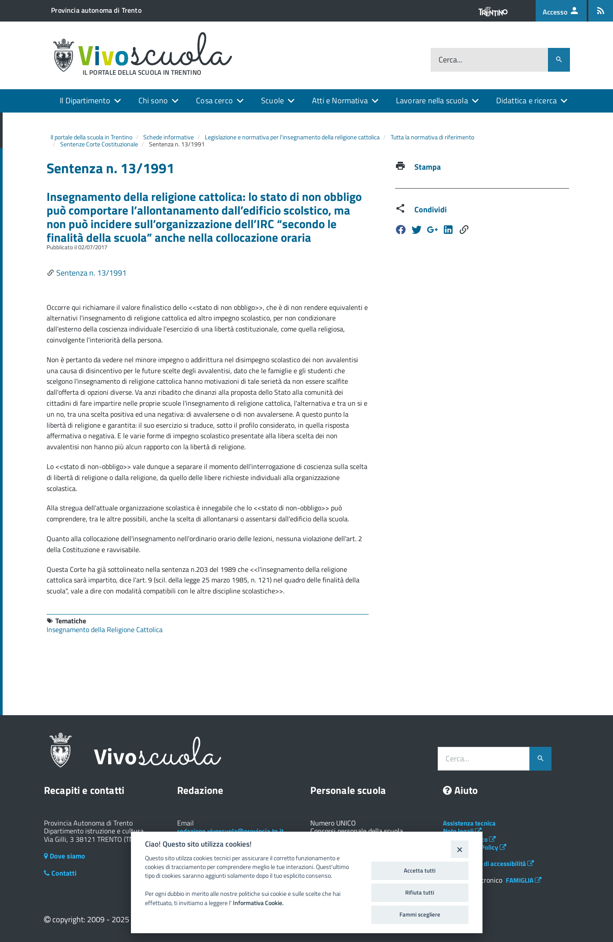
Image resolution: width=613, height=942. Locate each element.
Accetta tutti (419, 870)
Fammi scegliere (419, 914)
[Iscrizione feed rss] (600, 11)
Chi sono (153, 100)
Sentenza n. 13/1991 (91, 273)
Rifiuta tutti (419, 892)
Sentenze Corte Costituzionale (99, 144)
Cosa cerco (214, 100)
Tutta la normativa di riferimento (432, 137)
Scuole (272, 100)
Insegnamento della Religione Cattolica (105, 629)
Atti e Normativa (340, 100)
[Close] (459, 849)
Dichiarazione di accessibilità (488, 863)
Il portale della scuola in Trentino (91, 137)
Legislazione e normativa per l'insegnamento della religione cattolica (292, 137)
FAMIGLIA (523, 880)
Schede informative (168, 137)
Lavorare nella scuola (432, 100)
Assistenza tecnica (469, 823)
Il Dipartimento (85, 100)
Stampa (427, 167)
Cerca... (450, 60)
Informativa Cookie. (258, 902)
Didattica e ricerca (526, 100)
